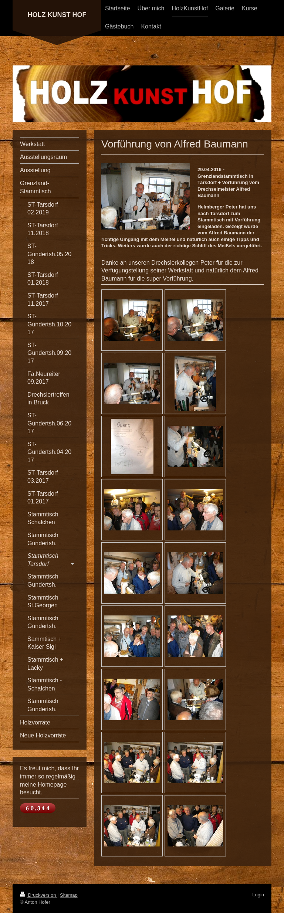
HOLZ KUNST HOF (57, 14)
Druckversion (38, 895)
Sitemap (69, 895)
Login (258, 894)
